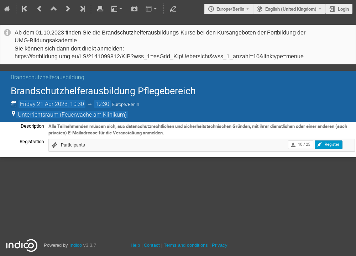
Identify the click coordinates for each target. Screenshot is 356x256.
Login (343, 9)
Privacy (219, 245)
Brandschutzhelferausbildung (47, 77)
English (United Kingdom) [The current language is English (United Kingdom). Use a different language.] (290, 9)
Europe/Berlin (230, 9)
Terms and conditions (186, 245)
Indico (75, 245)
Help (135, 245)
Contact (152, 245)
